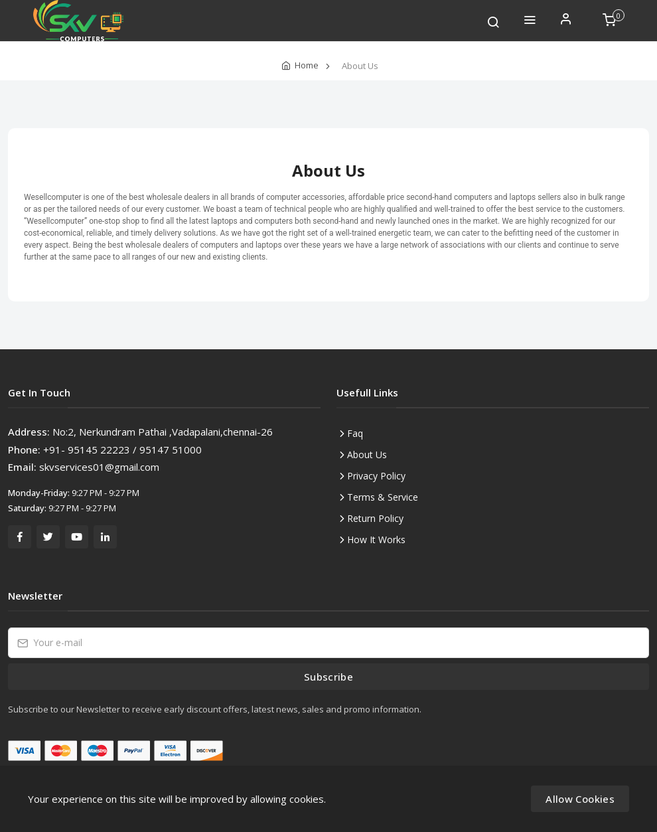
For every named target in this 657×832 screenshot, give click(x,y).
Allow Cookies (580, 798)
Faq (355, 433)
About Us (367, 454)
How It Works (376, 539)
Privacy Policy (376, 475)
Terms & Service (382, 497)
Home (307, 65)
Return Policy (375, 518)
